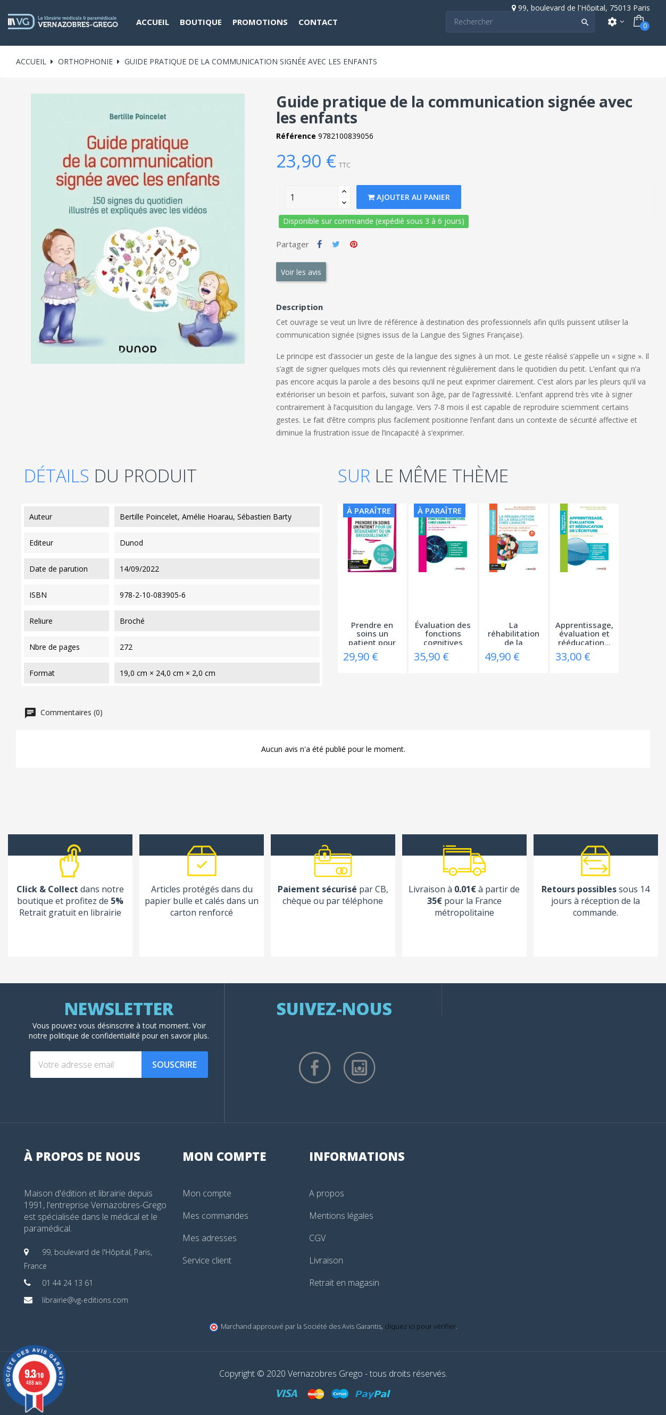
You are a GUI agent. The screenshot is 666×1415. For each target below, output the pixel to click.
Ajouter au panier (409, 197)
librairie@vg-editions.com (85, 1300)
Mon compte (206, 1193)
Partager (319, 244)
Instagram (360, 1068)
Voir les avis (301, 272)
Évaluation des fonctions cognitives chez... (443, 633)
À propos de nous (82, 1156)
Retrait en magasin (344, 1282)
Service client (206, 1260)
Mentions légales (341, 1215)
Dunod (131, 543)
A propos (326, 1193)
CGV (317, 1238)
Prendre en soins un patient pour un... (372, 633)
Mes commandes (215, 1215)
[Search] (520, 22)
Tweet (336, 244)
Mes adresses (209, 1238)
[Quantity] (311, 197)
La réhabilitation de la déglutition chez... (513, 633)
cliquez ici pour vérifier (420, 1326)
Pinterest (353, 244)
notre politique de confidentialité (84, 1036)
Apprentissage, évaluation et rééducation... (584, 633)
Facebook (315, 1068)
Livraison (326, 1260)
